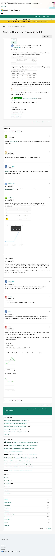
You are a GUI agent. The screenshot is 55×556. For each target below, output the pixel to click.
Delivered (18, 98)
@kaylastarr (14, 100)
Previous (41, 528)
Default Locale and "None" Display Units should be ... (26, 445)
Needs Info (7, 480)
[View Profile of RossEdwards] (7, 457)
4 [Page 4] (15, 131)
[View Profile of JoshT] (5, 451)
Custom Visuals (7, 517)
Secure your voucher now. (42, 21)
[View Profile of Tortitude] (6, 464)
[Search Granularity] (16, 19)
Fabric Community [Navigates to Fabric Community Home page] (15, 10)
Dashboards (14, 114)
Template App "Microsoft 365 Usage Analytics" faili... (26, 457)
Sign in (40, 16)
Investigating (7, 483)
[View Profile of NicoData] (6, 460)
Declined (6, 490)
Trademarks (3, 549)
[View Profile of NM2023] (10, 297)
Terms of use (3, 547)
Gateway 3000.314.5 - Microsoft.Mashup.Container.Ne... (22, 467)
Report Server (7, 508)
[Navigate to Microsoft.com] (4, 10)
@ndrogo (7, 171)
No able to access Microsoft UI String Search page (21, 464)
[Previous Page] (4, 131)
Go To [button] (48, 16)
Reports (19, 114)
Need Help (6, 525)
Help (44, 16)
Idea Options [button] (46, 36)
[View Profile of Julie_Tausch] (10, 197)
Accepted (6, 487)
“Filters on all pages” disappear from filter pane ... (21, 460)
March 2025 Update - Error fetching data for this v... (16, 432)
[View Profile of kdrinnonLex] (7, 448)
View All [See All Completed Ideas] (6, 434)
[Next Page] (23, 131)
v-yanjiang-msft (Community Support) (30, 98)
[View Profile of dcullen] (6, 467)
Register (35, 16)
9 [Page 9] (21, 131)
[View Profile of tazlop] (9, 136)
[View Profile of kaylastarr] (16, 47)
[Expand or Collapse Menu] (2, 13)
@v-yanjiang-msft (13, 141)
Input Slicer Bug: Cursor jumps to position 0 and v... (15, 423)
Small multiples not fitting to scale (12, 429)
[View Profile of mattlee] (10, 445)
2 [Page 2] (9, 131)
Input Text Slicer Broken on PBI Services (23, 470)
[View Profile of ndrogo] (9, 151)
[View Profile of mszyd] (9, 311)
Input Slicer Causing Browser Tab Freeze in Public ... (16, 426)
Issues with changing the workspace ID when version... (26, 442)
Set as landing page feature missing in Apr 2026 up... (16, 420)
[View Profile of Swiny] (9, 327)
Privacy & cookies (4, 545)
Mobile (6, 522)
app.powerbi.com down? (16, 451)
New (5, 477)
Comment (7, 413)
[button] (13, 42)
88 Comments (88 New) (16, 117)
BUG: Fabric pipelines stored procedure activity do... (23, 448)
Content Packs (7, 519)
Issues (17, 27)
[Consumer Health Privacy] (17, 551)
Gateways (6, 511)
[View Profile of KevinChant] (9, 442)
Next (49, 528)
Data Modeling (7, 502)
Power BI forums (8, 27)
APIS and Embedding (9, 514)
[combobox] (38, 19)
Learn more (3, 6)
